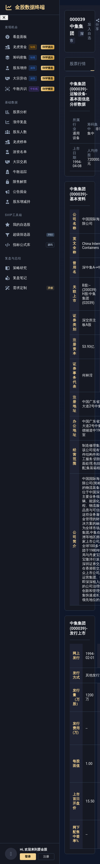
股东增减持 (17, 202)
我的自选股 (17, 224)
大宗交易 (16, 162)
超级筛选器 (29, 234)
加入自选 (90, 29)
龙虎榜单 (16, 142)
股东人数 (16, 132)
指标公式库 (29, 244)
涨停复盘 (16, 122)
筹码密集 (29, 57)
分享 (98, 25)
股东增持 (29, 68)
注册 (46, 856)
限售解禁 (16, 182)
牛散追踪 (16, 172)
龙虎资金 (29, 47)
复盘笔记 (16, 278)
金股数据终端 (25, 7)
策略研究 (16, 268)
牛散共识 (29, 88)
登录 (28, 856)
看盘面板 (16, 37)
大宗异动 (29, 78)
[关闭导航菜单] (4, 17)
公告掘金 (16, 192)
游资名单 (16, 152)
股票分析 (16, 112)
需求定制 (29, 288)
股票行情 (78, 63)
